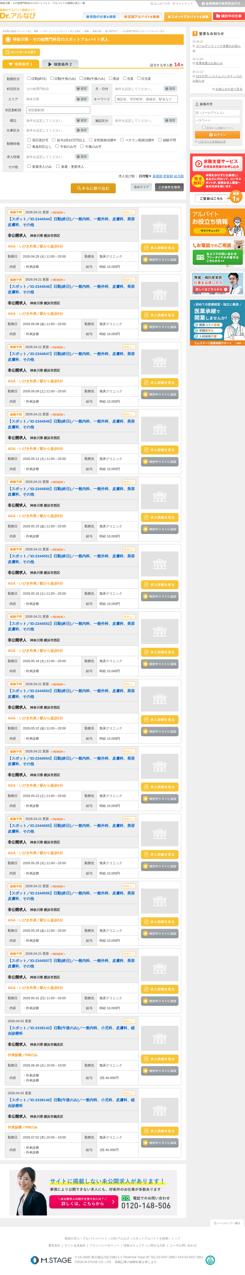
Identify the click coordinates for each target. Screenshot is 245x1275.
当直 (130, 79)
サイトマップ (184, 3)
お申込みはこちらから (84, 1202)
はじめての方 (162, 3)
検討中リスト (229, 16)
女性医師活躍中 (105, 140)
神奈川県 (97, 31)
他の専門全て (111, 31)
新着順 (157, 176)
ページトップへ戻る (227, 1222)
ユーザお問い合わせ (183, 1245)
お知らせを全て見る (229, 89)
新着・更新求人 (72, 167)
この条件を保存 (169, 187)
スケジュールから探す (21, 52)
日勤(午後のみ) (94, 79)
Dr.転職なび (101, 16)
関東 (86, 31)
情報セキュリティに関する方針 (145, 1245)
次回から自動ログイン (220, 128)
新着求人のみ (42, 167)
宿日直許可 (40, 140)
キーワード (102, 99)
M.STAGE (51, 1260)
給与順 (179, 176)
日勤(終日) (38, 79)
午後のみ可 (93, 147)
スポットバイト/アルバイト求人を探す (61, 31)
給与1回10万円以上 (71, 140)
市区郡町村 (13, 110)
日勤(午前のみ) (65, 79)
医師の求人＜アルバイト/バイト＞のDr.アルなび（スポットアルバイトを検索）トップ (122, 1238)
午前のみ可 (68, 147)
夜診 (116, 79)
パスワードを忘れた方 (212, 141)
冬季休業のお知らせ (209, 63)
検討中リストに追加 (159, 259)
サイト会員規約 (75, 1245)
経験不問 (169, 140)
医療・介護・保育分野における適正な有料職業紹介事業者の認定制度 (210, 1260)
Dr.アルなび (142, 16)
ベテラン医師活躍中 (139, 140)
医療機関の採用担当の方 (220, 4)
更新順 (168, 176)
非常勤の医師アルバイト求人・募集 (20, 31)
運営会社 (54, 1245)
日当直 (146, 79)
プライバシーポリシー (105, 1245)
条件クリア (141, 187)
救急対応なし (42, 147)
